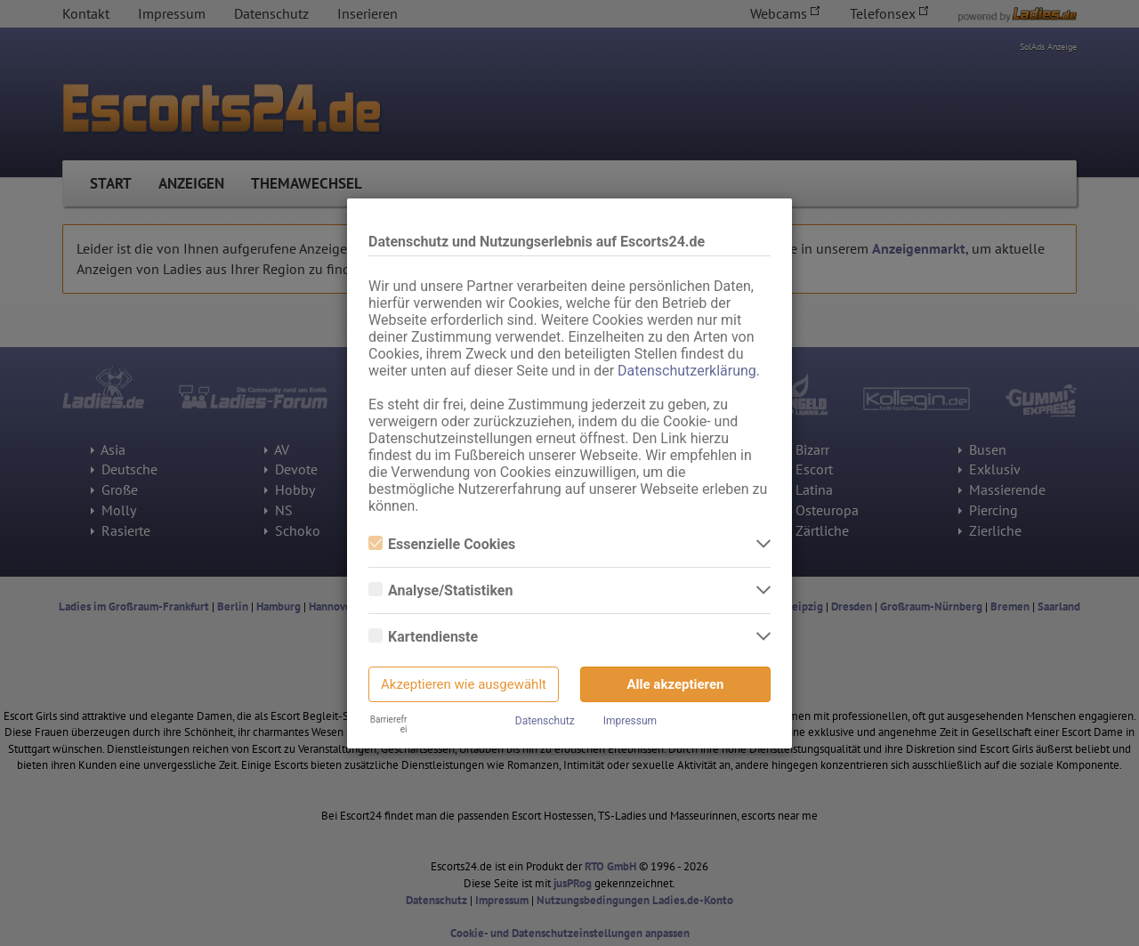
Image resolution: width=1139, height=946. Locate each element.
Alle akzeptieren (675, 684)
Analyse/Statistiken (440, 590)
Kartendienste (423, 636)
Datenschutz (545, 721)
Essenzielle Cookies (441, 544)
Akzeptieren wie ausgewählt (463, 684)
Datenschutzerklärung (687, 370)
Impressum (630, 721)
